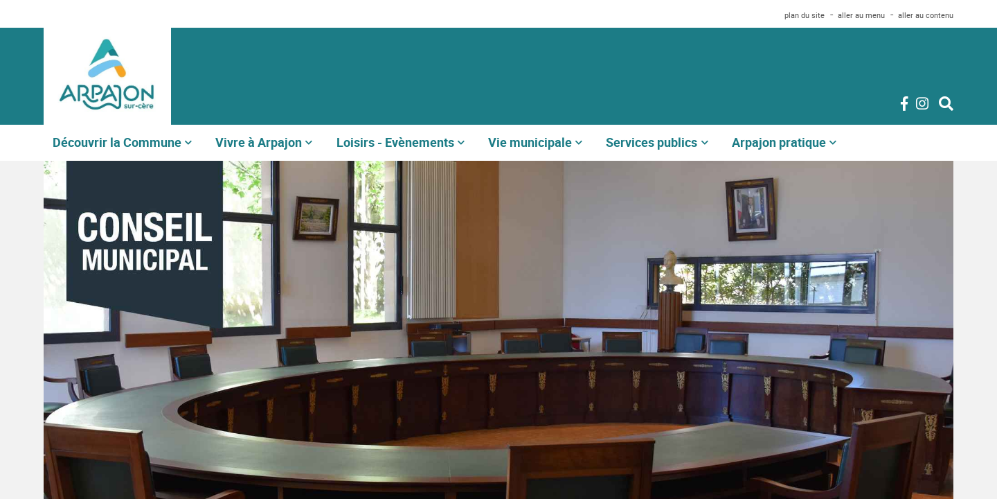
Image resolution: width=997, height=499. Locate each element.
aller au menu (861, 15)
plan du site (804, 15)
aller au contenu (925, 15)
